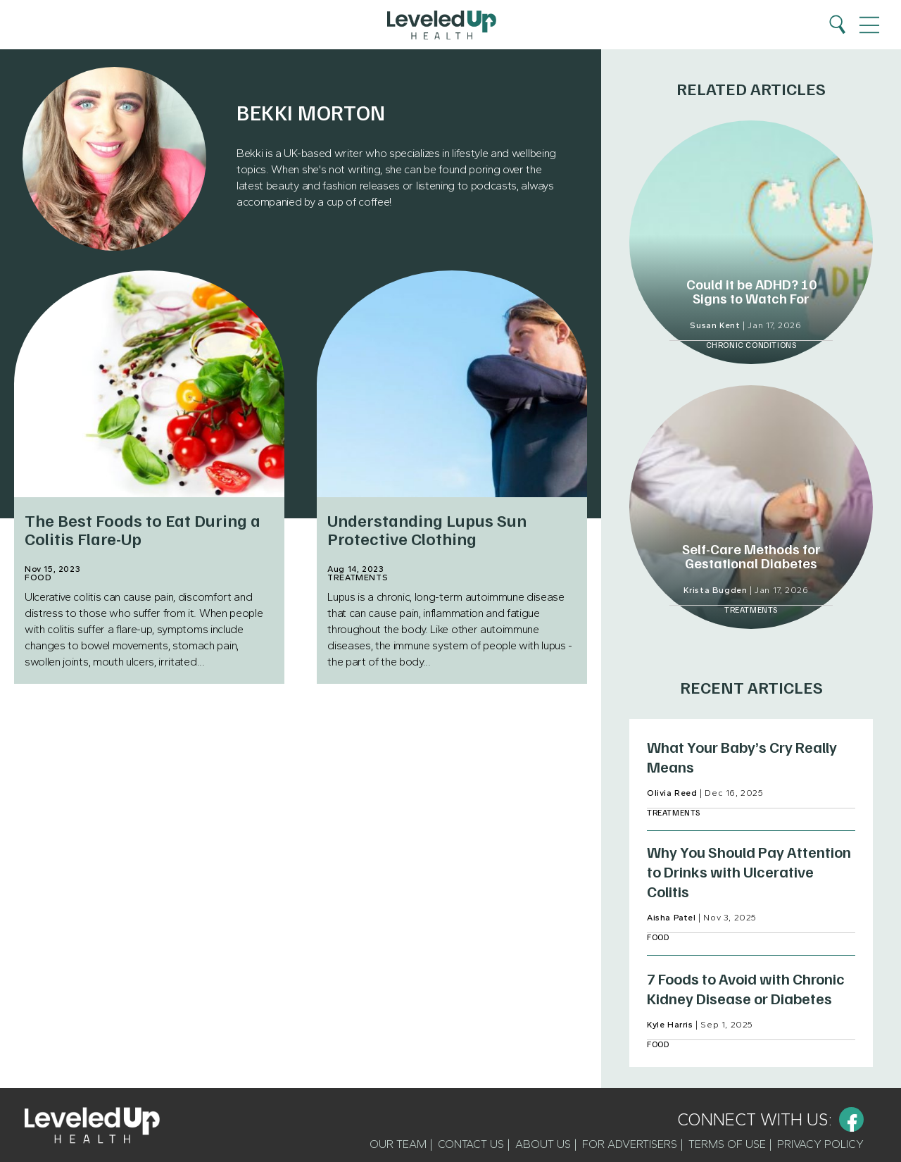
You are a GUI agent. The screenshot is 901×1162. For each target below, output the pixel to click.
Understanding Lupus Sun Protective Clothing (427, 528)
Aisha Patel (671, 918)
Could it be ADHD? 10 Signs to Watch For (751, 291)
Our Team (398, 1144)
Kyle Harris (670, 1025)
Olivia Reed (672, 793)
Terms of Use (727, 1144)
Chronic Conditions (751, 344)
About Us (543, 1144)
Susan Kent (715, 325)
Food (38, 577)
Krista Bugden (715, 590)
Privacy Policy (820, 1144)
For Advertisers (629, 1144)
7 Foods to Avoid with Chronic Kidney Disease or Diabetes (746, 988)
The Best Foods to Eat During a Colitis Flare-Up (142, 528)
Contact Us (471, 1144)
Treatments (357, 577)
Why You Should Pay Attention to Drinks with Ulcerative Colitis (749, 871)
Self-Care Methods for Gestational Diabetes (751, 555)
